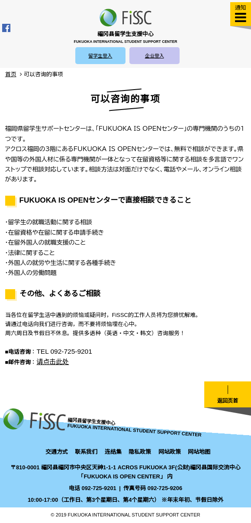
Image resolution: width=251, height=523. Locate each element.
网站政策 (169, 452)
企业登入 (154, 55)
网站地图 (199, 452)
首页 (10, 74)
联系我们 (86, 452)
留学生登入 (100, 55)
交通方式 (56, 452)
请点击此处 (52, 361)
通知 (240, 7)
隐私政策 (140, 452)
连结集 (113, 452)
